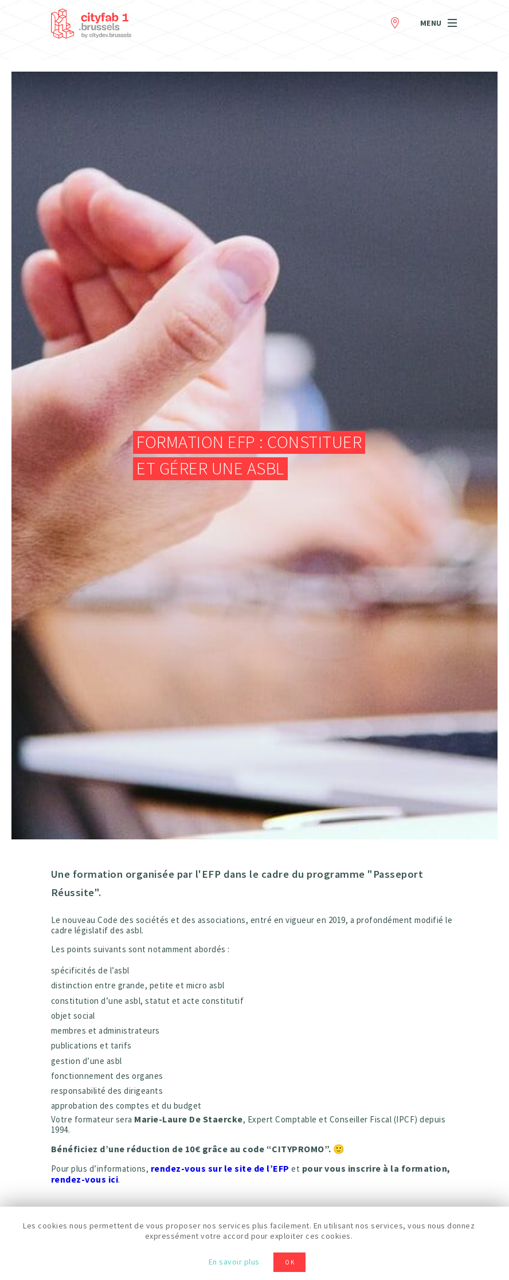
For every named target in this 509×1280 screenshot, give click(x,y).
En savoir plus (234, 1262)
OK (290, 1262)
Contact (395, 21)
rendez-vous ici (85, 1179)
